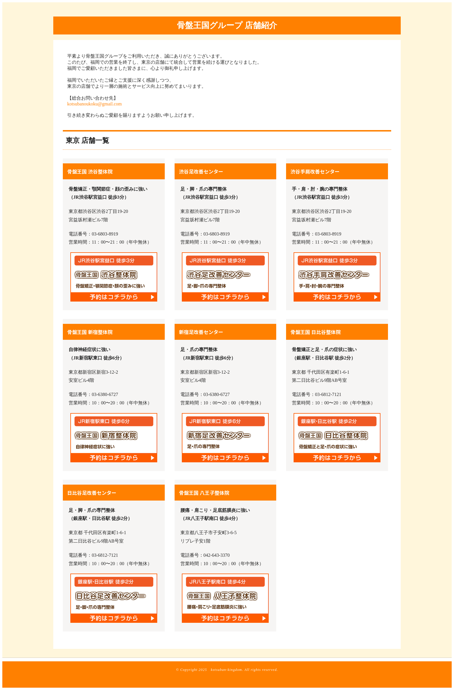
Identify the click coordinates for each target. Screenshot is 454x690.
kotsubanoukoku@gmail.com (94, 103)
